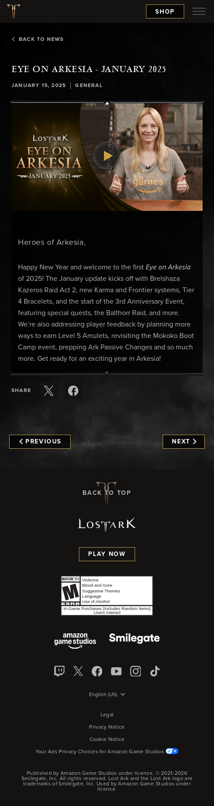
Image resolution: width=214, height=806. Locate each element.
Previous (40, 442)
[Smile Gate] (134, 641)
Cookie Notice (107, 739)
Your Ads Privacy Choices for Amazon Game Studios (107, 752)
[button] (107, 157)
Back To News (37, 39)
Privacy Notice (107, 727)
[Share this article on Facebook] (73, 390)
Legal (107, 715)
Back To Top (106, 493)
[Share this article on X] (48, 390)
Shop (165, 12)
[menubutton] (199, 11)
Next (184, 442)
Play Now (106, 554)
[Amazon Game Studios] (75, 641)
